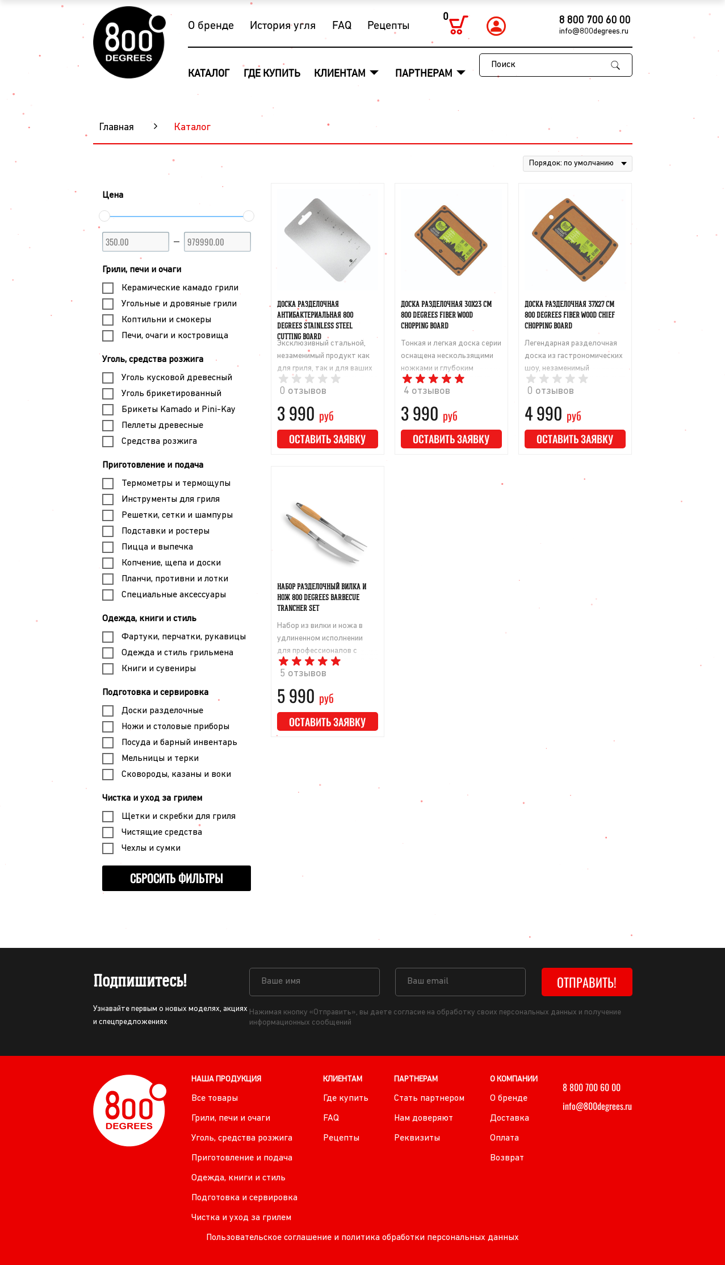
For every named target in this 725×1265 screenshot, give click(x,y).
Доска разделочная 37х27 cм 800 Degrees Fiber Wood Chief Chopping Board (570, 315)
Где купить (272, 74)
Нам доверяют (423, 1118)
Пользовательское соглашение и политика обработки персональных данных (362, 1237)
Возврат (507, 1158)
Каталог (208, 74)
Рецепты (388, 26)
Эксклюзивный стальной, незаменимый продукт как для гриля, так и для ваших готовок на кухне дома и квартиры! (324, 368)
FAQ (341, 26)
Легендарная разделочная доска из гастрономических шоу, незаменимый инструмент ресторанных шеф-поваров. (574, 368)
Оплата (504, 1138)
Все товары (214, 1098)
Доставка (509, 1118)
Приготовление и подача (152, 465)
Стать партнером (429, 1098)
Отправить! (587, 982)
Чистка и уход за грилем (152, 798)
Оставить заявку (327, 438)
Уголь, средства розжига (152, 359)
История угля (283, 26)
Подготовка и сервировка (155, 692)
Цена (112, 195)
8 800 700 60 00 (595, 20)
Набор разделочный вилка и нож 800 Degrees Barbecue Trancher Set (321, 597)
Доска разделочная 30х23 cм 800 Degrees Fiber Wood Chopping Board (446, 315)
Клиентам (341, 74)
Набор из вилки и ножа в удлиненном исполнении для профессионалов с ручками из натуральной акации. (320, 651)
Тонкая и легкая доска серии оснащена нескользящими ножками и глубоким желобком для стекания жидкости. (451, 368)
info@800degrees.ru (593, 31)
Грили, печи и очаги (141, 269)
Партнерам (425, 74)
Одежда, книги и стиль (149, 618)
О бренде (211, 26)
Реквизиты (417, 1138)
